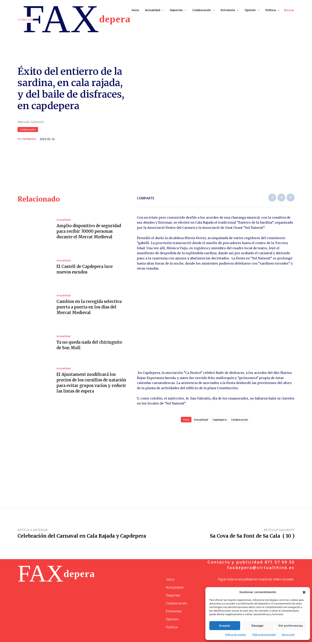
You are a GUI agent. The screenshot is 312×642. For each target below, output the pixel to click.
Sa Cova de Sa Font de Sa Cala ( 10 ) (252, 536)
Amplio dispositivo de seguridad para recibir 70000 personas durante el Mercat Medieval (89, 231)
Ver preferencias (290, 625)
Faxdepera (29, 139)
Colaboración (28, 129)
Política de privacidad (264, 634)
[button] (304, 592)
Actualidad (64, 219)
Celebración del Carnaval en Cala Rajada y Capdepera (82, 536)
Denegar (258, 625)
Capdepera (220, 419)
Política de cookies (235, 634)
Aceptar (224, 625)
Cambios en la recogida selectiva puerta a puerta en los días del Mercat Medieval (89, 307)
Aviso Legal (288, 634)
